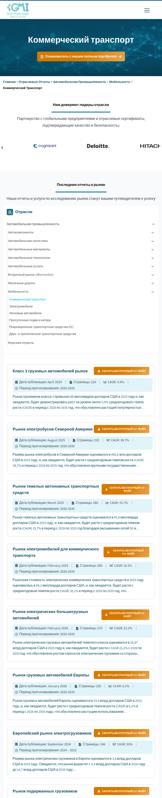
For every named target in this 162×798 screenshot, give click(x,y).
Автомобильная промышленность (79, 82)
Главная (9, 82)
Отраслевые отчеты (34, 82)
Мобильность (119, 82)
